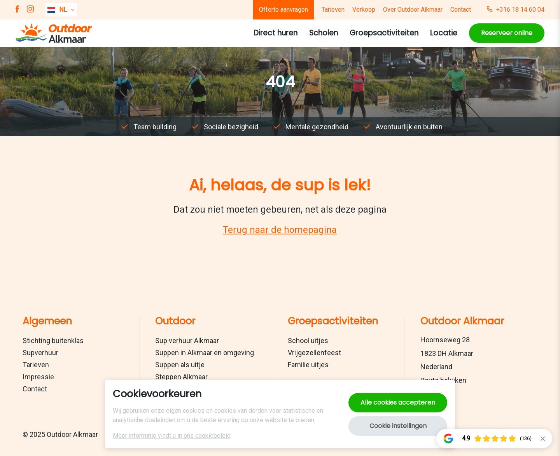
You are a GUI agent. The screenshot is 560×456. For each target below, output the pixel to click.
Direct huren (276, 33)
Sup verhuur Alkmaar (187, 340)
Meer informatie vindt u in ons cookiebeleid (172, 435)
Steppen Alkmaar (181, 377)
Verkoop (363, 9)
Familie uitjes (308, 365)
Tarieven (333, 9)
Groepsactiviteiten (384, 33)
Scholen (323, 33)
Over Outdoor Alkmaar (413, 9)
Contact (460, 9)
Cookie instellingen (398, 425)
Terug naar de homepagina (280, 229)
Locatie (443, 33)
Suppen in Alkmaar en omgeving (204, 353)
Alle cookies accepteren (397, 402)
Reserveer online (506, 32)
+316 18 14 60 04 (515, 10)
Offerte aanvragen (283, 9)
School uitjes (308, 340)
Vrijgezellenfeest (314, 353)
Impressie (38, 377)
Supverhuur (40, 353)
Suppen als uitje (180, 365)
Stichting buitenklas (53, 340)
